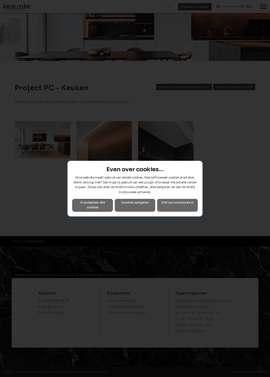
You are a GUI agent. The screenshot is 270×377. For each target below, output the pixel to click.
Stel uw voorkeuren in (177, 202)
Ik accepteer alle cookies (92, 205)
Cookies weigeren (135, 202)
